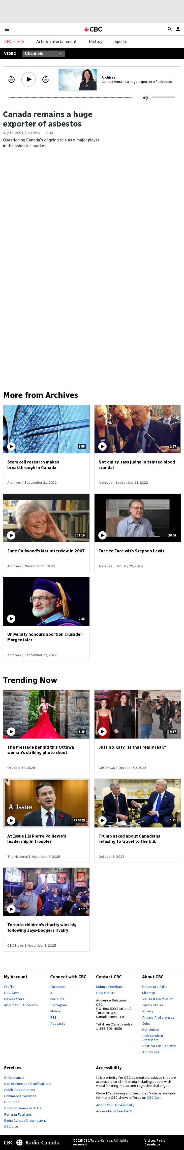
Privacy (148, 1011)
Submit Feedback (110, 987)
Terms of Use (152, 1005)
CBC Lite (11, 1126)
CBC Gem (11, 993)
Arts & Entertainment (56, 41)
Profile (9, 987)
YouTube (57, 999)
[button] (7, 29)
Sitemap (148, 993)
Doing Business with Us (22, 1108)
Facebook (58, 987)
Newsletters (14, 999)
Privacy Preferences (158, 1017)
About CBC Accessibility (115, 1105)
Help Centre (105, 993)
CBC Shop (12, 1102)
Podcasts (57, 1023)
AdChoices (150, 1052)
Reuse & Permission (157, 999)
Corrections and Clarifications (27, 1084)
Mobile (55, 1011)
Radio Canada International (25, 1120)
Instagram (58, 1005)
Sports (120, 41)
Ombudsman (14, 1077)
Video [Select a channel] (10, 53)
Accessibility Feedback (114, 1111)
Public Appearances (19, 1090)
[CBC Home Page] (93, 29)
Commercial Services (20, 1096)
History (95, 41)
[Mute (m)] (145, 97)
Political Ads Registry (159, 1046)
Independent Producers (153, 1038)
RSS (53, 1017)
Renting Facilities (18, 1114)
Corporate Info (154, 987)
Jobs (146, 1023)
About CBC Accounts (21, 1005)
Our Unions (151, 1029)
